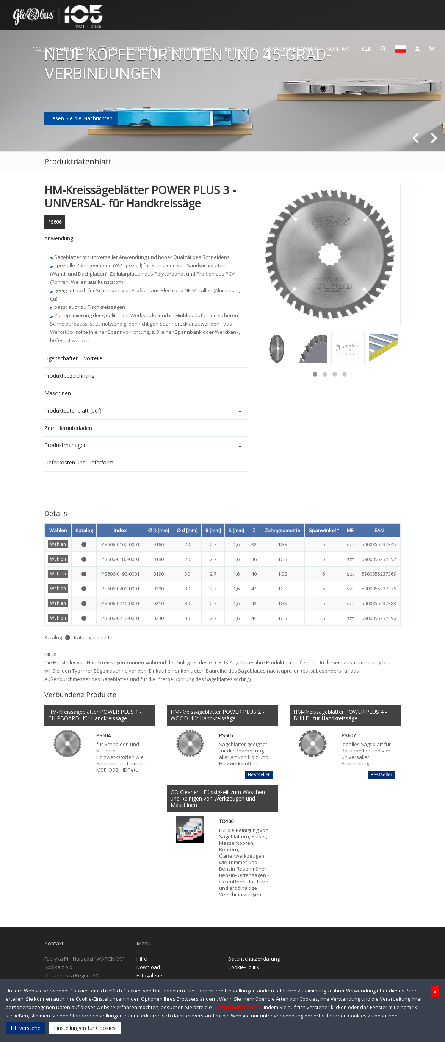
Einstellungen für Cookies (85, 1027)
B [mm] (213, 530)
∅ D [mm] (158, 530)
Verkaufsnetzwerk (289, 48)
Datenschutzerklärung (254, 958)
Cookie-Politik (243, 967)
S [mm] (236, 530)
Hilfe (141, 958)
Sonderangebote (190, 48)
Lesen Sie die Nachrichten (81, 118)
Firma (109, 48)
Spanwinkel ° (324, 530)
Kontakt (339, 48)
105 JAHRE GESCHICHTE (62, 48)
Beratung (238, 48)
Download (148, 967)
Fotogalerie (149, 975)
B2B (366, 48)
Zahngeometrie (282, 530)
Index (120, 530)
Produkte (141, 48)
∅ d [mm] (187, 530)
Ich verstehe (26, 1027)
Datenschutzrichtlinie (237, 1007)
